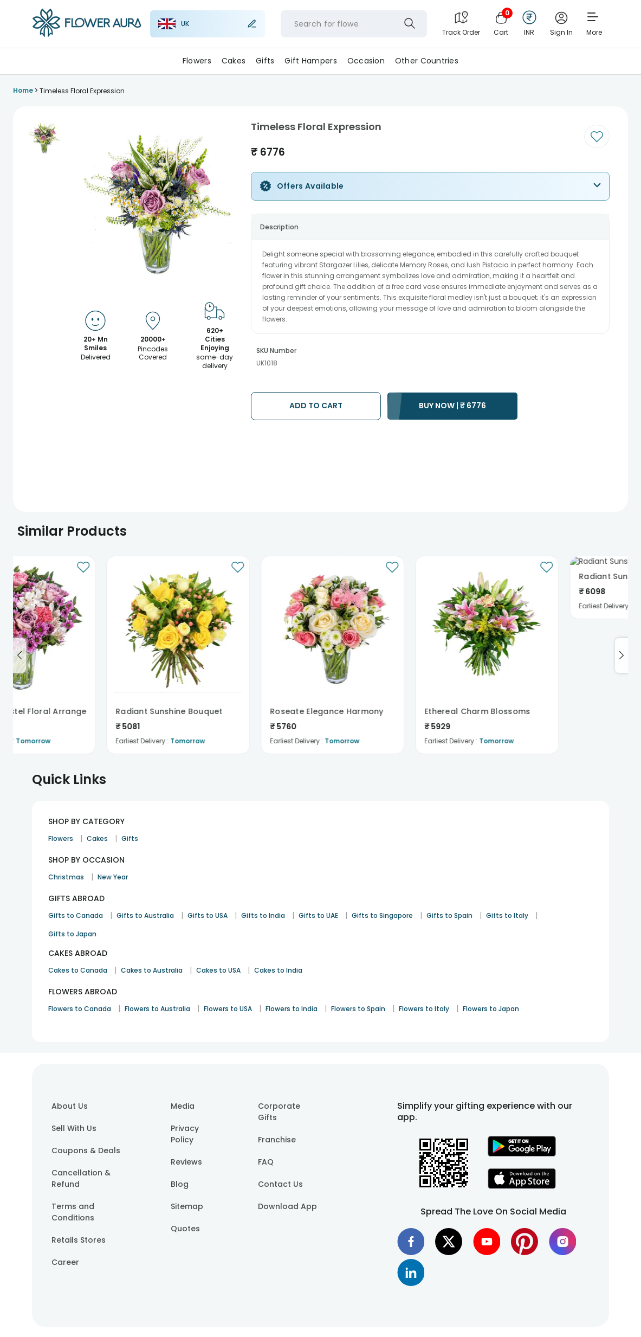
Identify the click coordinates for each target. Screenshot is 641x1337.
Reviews (186, 1161)
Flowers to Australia (157, 1008)
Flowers (197, 60)
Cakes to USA (218, 970)
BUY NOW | (452, 405)
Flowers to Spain (358, 1008)
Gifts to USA (207, 915)
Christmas (66, 877)
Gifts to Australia (145, 915)
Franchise (277, 1139)
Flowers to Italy (424, 1008)
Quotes (185, 1228)
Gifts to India (263, 915)
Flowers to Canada (79, 1008)
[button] (44, 138)
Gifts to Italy (507, 915)
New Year (113, 877)
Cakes (233, 60)
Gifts (265, 60)
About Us (69, 1106)
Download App (287, 1206)
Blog (180, 1184)
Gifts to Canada (75, 915)
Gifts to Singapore (382, 915)
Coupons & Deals (85, 1150)
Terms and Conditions (72, 1212)
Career (65, 1262)
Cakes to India (278, 970)
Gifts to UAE (318, 915)
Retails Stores (78, 1240)
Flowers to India (292, 1008)
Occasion (366, 60)
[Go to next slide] (621, 655)
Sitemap (187, 1206)
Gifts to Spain (449, 915)
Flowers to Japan (491, 1008)
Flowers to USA (228, 1008)
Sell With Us (73, 1128)
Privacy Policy (185, 1134)
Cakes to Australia (152, 970)
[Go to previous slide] (19, 655)
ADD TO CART (315, 405)
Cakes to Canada (77, 970)
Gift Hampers (310, 60)
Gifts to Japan (72, 934)
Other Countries (426, 60)
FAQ (266, 1161)
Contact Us (280, 1184)
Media (183, 1106)
